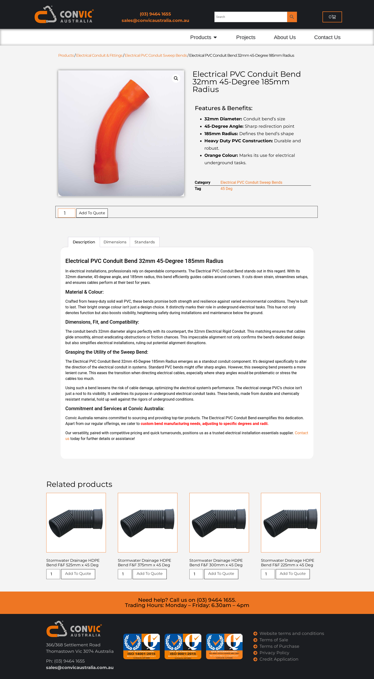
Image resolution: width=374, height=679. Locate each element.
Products (66, 55)
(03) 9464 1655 (155, 14)
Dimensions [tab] (115, 242)
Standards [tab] (145, 242)
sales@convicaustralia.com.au (155, 20)
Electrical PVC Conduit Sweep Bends (156, 55)
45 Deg (227, 188)
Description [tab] (84, 242)
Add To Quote (92, 213)
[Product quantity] (66, 213)
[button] (176, 78)
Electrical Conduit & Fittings (99, 55)
